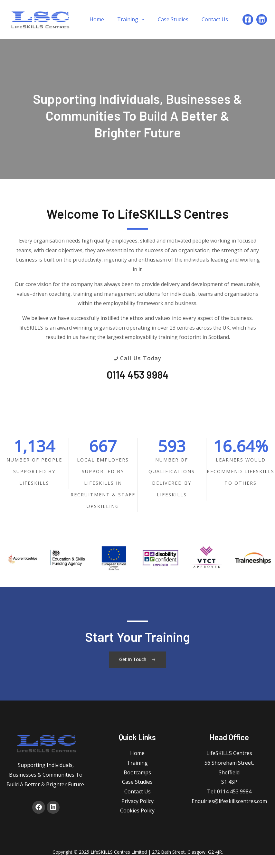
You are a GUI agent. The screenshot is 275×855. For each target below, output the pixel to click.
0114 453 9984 (138, 374)
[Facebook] (247, 19)
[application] (141, 19)
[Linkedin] (261, 19)
